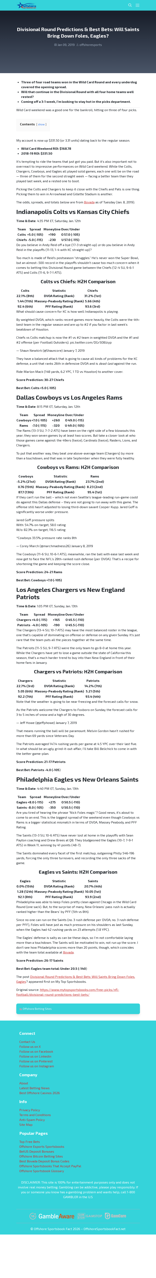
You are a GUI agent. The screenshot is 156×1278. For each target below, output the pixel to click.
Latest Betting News (34, 1088)
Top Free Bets (29, 1141)
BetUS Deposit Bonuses (36, 1151)
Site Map (26, 1124)
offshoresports (91, 45)
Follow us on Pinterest (36, 1061)
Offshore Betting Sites (37, 1008)
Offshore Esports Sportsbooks (41, 1146)
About (23, 1083)
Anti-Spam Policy (32, 1120)
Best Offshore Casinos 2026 (39, 1093)
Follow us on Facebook (36, 1051)
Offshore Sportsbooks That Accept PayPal (50, 1166)
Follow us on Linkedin (35, 1056)
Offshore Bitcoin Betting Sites (41, 1156)
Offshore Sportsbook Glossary (41, 1171)
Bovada (89, 202)
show (41, 124)
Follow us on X (30, 1046)
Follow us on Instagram (36, 1066)
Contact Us (27, 1042)
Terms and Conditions (35, 1115)
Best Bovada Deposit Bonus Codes (44, 1161)
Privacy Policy (29, 1110)
